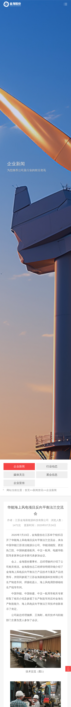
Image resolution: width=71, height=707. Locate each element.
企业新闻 (19, 466)
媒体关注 (19, 474)
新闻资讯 (38, 490)
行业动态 (51, 466)
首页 (27, 490)
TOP (68, 669)
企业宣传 (19, 483)
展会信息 (51, 474)
